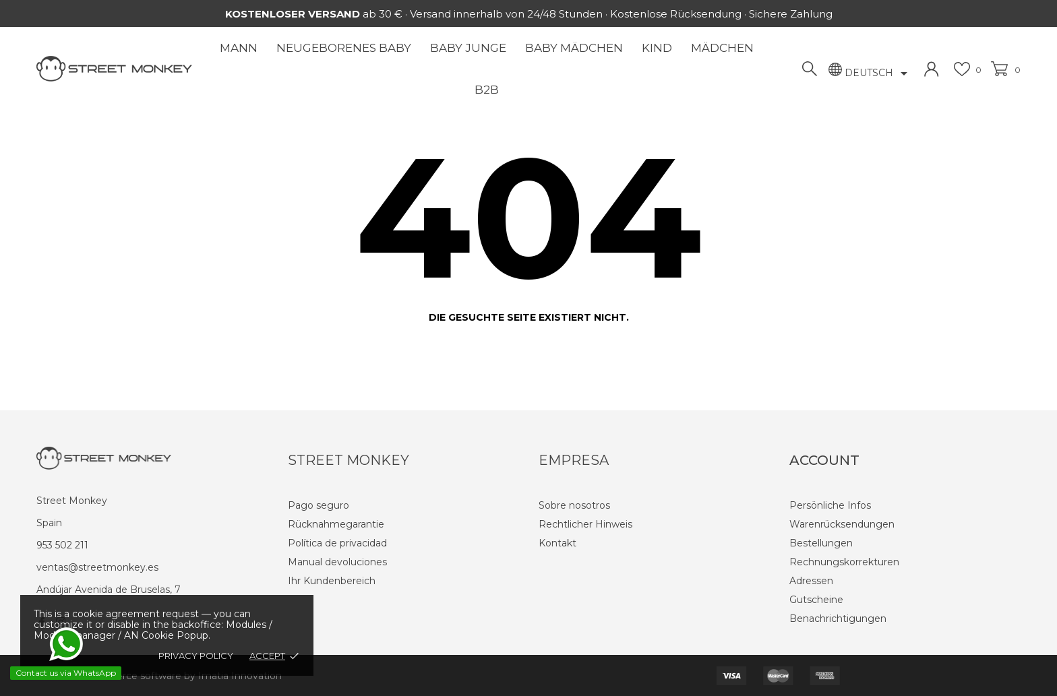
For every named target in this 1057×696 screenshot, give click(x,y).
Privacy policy (195, 655)
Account (824, 460)
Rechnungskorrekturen (844, 562)
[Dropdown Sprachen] (878, 73)
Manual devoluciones (337, 562)
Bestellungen (821, 543)
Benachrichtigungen (837, 618)
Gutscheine (816, 600)
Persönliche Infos (830, 505)
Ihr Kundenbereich (331, 581)
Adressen (811, 581)
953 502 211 (62, 545)
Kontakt (557, 543)
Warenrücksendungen (842, 524)
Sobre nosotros (574, 505)
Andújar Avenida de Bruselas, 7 (108, 589)
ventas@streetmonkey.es (97, 567)
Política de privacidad (337, 543)
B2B (487, 89)
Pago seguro (318, 505)
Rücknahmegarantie (336, 524)
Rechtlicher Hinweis (585, 524)
